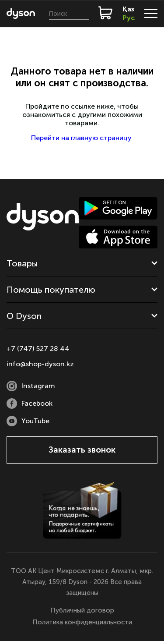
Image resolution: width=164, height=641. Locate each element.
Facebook (29, 403)
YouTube (28, 421)
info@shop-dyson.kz (40, 364)
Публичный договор (82, 610)
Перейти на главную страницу (82, 138)
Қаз (128, 9)
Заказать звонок (82, 450)
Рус (128, 18)
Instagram (31, 386)
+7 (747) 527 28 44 (38, 348)
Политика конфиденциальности (82, 622)
